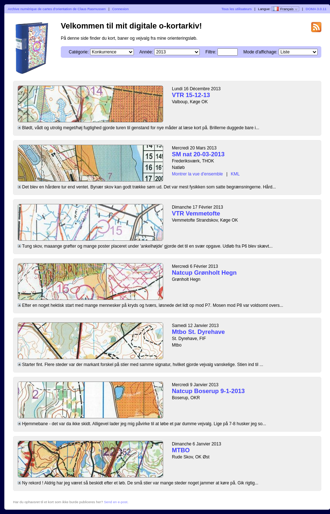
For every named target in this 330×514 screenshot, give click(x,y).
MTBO (181, 450)
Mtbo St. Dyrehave (198, 331)
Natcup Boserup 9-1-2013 (208, 391)
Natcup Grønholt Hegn (204, 272)
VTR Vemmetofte (196, 213)
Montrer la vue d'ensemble (197, 174)
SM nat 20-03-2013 (198, 154)
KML (235, 174)
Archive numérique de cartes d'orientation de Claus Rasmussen (57, 9)
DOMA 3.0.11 (316, 9)
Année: (146, 52)
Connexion (120, 9)
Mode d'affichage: (261, 52)
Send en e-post (115, 502)
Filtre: (211, 52)
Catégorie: (79, 52)
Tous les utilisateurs (236, 9)
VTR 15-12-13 (191, 95)
